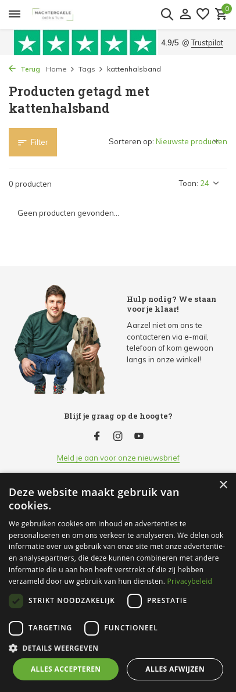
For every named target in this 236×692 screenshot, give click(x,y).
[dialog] (118, 582)
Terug (24, 69)
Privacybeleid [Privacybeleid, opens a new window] (190, 581)
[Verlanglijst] (202, 15)
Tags (90, 69)
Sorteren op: (131, 141)
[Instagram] (118, 437)
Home (60, 69)
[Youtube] (139, 437)
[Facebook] (97, 437)
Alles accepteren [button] (66, 669)
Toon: (188, 183)
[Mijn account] (185, 14)
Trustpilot (207, 42)
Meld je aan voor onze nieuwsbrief (118, 457)
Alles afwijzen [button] (175, 669)
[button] (118, 648)
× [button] (223, 485)
